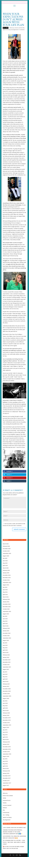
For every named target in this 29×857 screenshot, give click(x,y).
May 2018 (5, 763)
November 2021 (6, 662)
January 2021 (6, 686)
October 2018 (6, 751)
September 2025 (7, 553)
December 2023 (6, 604)
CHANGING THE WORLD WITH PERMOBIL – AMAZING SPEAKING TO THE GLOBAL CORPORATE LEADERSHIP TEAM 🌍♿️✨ (13, 831)
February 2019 (6, 742)
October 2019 (6, 722)
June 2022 (5, 645)
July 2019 (5, 730)
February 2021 (6, 684)
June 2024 (5, 589)
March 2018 (6, 768)
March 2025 (6, 568)
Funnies (5, 803)
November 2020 (7, 691)
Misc (23, 27)
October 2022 (6, 635)
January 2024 (6, 601)
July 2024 (5, 587)
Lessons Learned (18, 27)
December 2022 (6, 633)
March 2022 (5, 652)
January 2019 (6, 744)
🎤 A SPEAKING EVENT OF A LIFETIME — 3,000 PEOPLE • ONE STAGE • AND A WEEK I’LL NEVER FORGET (14, 842)
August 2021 (6, 669)
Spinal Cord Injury (7, 29)
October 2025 (6, 551)
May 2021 (5, 676)
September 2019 (7, 725)
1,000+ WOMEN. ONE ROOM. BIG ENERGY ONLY (14, 827)
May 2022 (5, 647)
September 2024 (7, 582)
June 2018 (5, 761)
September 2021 (7, 667)
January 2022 (6, 657)
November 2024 (7, 577)
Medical (5, 807)
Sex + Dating (6, 815)
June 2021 (5, 674)
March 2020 (6, 710)
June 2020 (5, 703)
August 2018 (6, 756)
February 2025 (6, 570)
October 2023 (6, 609)
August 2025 (6, 556)
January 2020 (6, 715)
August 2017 (6, 785)
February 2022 (6, 655)
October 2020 (6, 693)
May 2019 (5, 734)
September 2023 (7, 611)
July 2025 (5, 558)
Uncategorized (14, 29)
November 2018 (7, 749)
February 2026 (6, 546)
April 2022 (5, 650)
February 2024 (6, 599)
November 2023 (6, 606)
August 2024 (6, 585)
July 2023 (5, 616)
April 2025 (5, 565)
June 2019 (5, 732)
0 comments (21, 29)
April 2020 (5, 708)
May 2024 (5, 592)
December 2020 (7, 688)
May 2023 (5, 621)
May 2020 (5, 705)
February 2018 (6, 771)
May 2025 (5, 563)
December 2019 (6, 717)
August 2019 (6, 727)
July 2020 (5, 701)
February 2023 (6, 628)
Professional (6, 812)
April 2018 (5, 766)
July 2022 (5, 643)
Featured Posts (6, 800)
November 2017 (7, 778)
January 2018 (6, 773)
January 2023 (6, 630)
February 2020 (6, 713)
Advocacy (12, 27)
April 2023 (5, 623)
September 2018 (7, 754)
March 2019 (6, 739)
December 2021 (6, 659)
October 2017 (6, 780)
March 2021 (5, 681)
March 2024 (6, 597)
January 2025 (6, 572)
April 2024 (5, 594)
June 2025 (5, 560)
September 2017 (7, 783)
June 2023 (5, 618)
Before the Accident (8, 795)
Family (4, 798)
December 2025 (6, 548)
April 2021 (5, 679)
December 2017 (6, 775)
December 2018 (7, 746)
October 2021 (6, 664)
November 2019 (7, 720)
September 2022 (7, 638)
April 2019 (5, 737)
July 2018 (5, 758)
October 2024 (6, 580)
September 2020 (7, 696)
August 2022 (6, 640)
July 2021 (5, 672)
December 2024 (7, 575)
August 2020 (6, 698)
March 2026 (6, 543)
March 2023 (5, 626)
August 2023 (6, 614)
